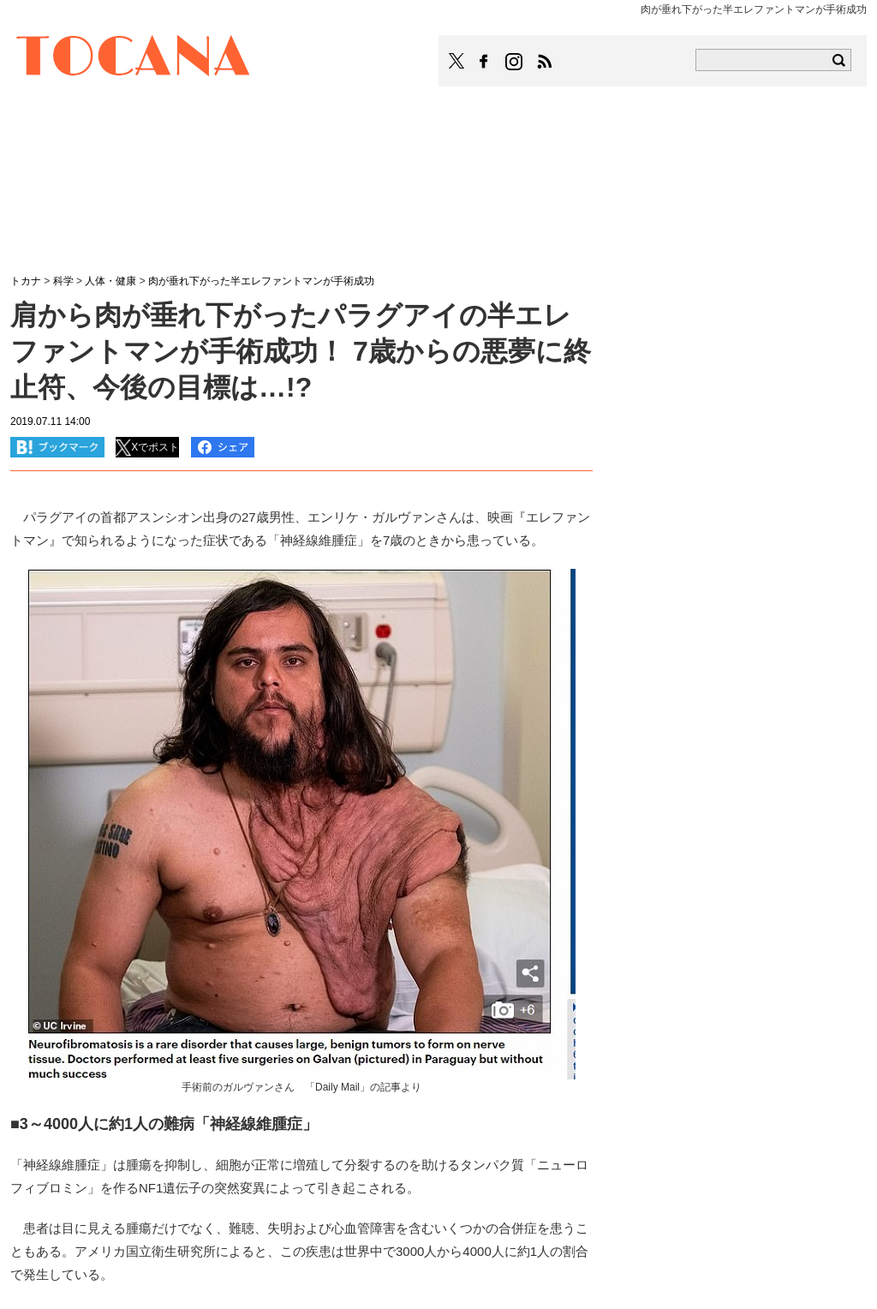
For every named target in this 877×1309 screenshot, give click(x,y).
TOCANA (133, 58)
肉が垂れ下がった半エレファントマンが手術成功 (261, 281)
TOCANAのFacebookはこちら (483, 61)
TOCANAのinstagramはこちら (514, 61)
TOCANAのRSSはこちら (544, 61)
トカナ (25, 281)
